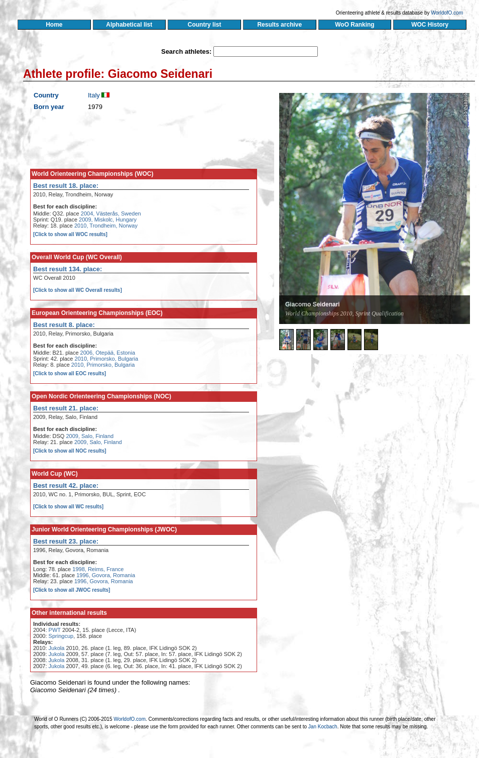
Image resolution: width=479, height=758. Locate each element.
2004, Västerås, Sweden (111, 213)
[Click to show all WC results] (68, 506)
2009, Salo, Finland (89, 436)
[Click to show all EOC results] (69, 373)
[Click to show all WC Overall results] (77, 290)
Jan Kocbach (322, 726)
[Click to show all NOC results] (69, 451)
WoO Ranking (355, 24)
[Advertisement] (345, 429)
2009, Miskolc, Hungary (108, 219)
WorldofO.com (447, 13)
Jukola (57, 648)
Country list (204, 24)
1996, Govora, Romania (105, 575)
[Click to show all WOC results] (70, 234)
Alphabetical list (129, 24)
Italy (94, 95)
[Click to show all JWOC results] (71, 590)
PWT (55, 630)
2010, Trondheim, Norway (106, 226)
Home (54, 24)
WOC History (429, 24)
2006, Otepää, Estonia (107, 353)
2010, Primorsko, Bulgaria (107, 359)
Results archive (279, 24)
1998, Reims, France (98, 569)
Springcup (61, 636)
